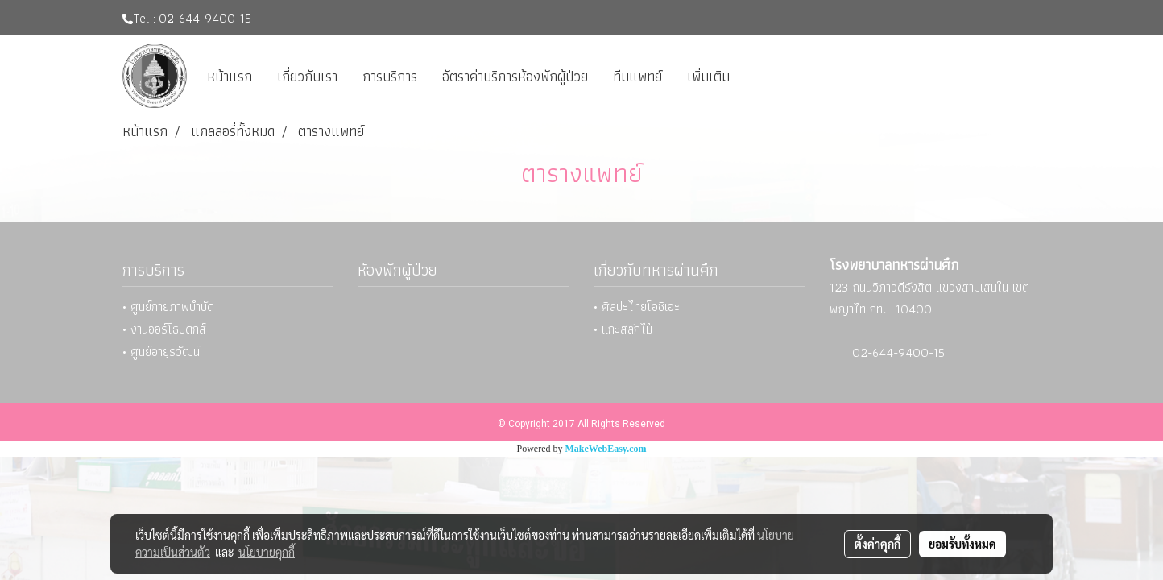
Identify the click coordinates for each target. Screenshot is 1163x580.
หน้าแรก (229, 76)
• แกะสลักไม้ (623, 329)
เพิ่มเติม (708, 76)
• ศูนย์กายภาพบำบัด (168, 306)
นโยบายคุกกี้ (266, 552)
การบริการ (389, 76)
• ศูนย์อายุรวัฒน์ (161, 352)
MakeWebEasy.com (606, 448)
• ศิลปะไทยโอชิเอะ (637, 306)
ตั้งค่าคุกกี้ (877, 543)
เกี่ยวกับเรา (307, 76)
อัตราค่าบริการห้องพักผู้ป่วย (515, 76)
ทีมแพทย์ (637, 76)
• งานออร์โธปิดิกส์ (164, 329)
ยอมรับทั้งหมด (962, 543)
